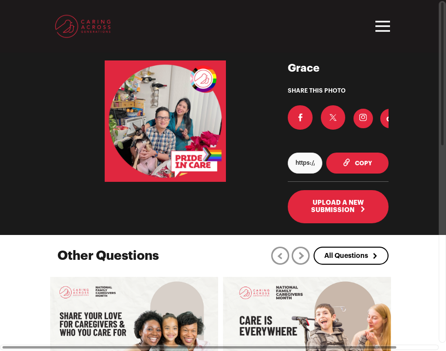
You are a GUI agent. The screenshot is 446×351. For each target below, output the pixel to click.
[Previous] (280, 255)
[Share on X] (324, 115)
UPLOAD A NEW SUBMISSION (338, 206)
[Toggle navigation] (381, 26)
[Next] (301, 255)
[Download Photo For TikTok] (378, 116)
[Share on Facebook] (297, 115)
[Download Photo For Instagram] (351, 116)
